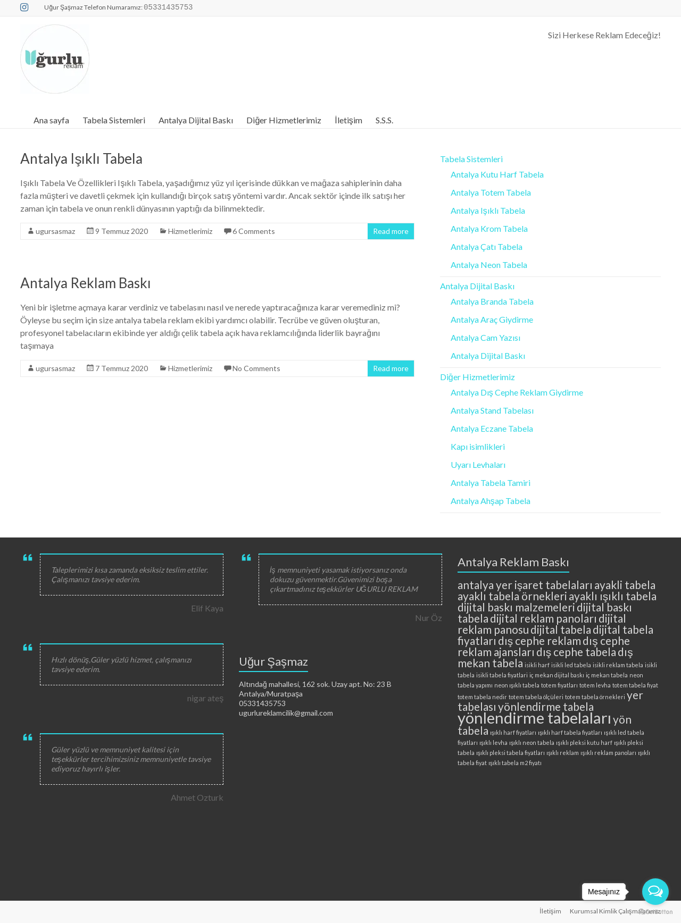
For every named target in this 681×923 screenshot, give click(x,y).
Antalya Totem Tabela (491, 192)
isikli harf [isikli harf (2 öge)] (537, 664)
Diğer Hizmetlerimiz (283, 120)
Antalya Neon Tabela (489, 264)
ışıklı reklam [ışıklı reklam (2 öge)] (562, 752)
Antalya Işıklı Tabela (81, 158)
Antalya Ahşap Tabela (490, 501)
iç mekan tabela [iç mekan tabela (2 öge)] (607, 675)
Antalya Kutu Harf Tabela (497, 174)
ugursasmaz (55, 231)
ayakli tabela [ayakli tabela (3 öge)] (624, 584)
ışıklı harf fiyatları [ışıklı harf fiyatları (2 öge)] (513, 732)
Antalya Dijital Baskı (196, 120)
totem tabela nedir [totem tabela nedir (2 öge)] (482, 696)
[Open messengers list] (655, 891)
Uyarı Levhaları (478, 464)
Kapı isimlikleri (478, 446)
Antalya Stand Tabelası (492, 410)
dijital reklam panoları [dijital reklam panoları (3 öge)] (543, 618)
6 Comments (253, 231)
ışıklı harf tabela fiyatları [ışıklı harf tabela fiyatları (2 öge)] (570, 732)
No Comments (256, 368)
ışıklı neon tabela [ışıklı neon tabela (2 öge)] (531, 742)
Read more (391, 231)
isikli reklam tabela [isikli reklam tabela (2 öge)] (618, 664)
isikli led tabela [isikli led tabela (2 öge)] (571, 664)
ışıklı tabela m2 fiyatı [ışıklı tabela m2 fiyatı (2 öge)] (515, 762)
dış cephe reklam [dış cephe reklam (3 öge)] (539, 640)
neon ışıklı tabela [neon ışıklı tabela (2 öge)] (516, 685)
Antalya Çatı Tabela (486, 246)
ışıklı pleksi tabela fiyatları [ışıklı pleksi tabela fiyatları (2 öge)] (510, 752)
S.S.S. (384, 120)
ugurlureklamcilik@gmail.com (286, 712)
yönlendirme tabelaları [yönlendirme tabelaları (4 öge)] (534, 717)
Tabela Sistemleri (113, 120)
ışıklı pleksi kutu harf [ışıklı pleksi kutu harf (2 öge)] (584, 742)
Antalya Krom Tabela (489, 228)
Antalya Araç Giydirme (492, 319)
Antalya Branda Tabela (492, 301)
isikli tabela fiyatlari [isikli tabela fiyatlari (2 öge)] (502, 675)
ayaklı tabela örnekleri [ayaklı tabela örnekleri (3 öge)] (512, 595)
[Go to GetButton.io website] (655, 912)
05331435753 (262, 703)
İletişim (348, 120)
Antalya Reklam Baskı (85, 282)
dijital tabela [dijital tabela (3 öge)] (560, 629)
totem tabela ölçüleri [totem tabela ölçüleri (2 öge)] (536, 696)
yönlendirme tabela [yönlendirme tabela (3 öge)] (546, 706)
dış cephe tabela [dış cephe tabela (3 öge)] (576, 651)
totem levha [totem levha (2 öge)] (595, 685)
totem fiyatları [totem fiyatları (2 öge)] (559, 685)
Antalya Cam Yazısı (485, 337)
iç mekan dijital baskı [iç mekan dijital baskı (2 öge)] (556, 675)
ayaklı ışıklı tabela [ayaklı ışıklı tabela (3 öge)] (613, 595)
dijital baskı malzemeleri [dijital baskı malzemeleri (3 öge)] (516, 607)
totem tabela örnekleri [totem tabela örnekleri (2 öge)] (595, 696)
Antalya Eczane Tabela (492, 428)
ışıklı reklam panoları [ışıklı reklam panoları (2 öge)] (608, 752)
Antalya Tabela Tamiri (490, 482)
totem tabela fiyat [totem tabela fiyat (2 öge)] (635, 685)
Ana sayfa (51, 120)
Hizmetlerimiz (190, 231)
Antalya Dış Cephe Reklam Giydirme (517, 392)
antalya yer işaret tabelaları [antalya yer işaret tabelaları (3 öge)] (525, 584)
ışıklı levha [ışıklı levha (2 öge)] (493, 742)
